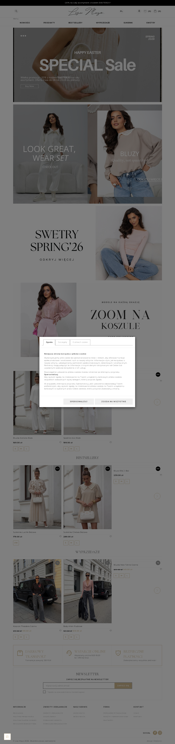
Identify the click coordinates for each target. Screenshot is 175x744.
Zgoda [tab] (49, 342)
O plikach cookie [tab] (80, 342)
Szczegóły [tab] (62, 342)
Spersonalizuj (78, 401)
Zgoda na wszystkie (113, 401)
